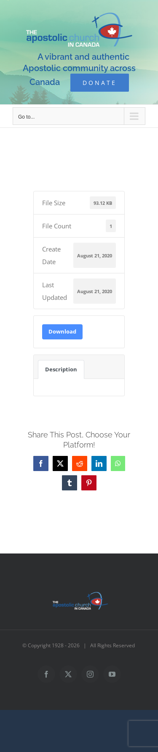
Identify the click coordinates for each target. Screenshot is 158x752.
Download (62, 331)
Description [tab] (61, 369)
